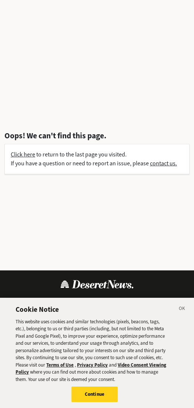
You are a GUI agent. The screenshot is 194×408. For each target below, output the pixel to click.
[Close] (182, 315)
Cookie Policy (108, 302)
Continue (94, 400)
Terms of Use (26, 302)
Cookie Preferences (157, 302)
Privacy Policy (67, 302)
